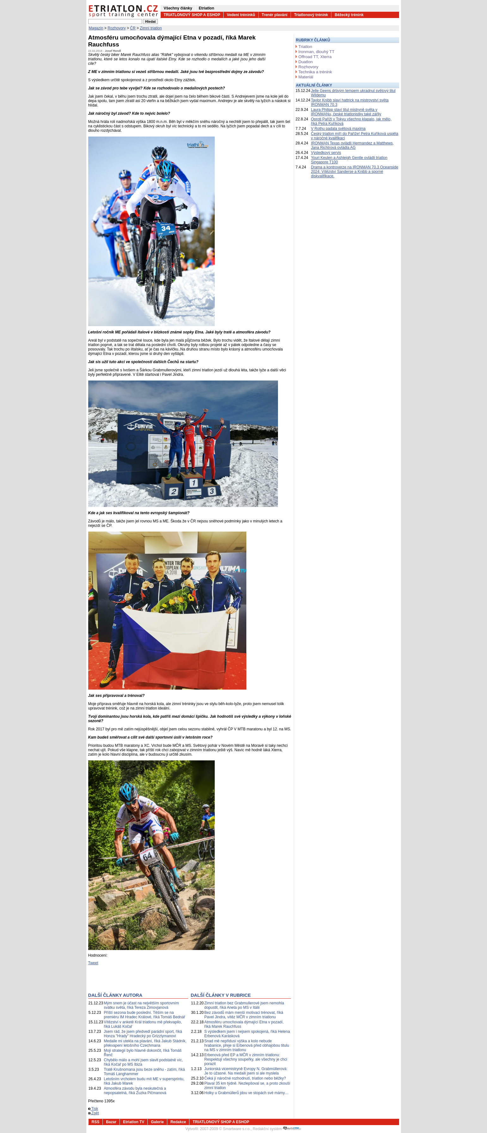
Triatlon (305, 46)
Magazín (96, 28)
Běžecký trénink (349, 15)
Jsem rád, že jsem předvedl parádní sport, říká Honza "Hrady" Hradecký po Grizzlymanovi (143, 1033)
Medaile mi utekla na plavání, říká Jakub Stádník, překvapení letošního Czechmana (145, 1043)
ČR (132, 28)
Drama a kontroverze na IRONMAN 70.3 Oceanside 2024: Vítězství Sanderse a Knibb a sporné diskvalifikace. (354, 171)
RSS (96, 1122)
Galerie (157, 1122)
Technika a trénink (315, 72)
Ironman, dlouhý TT (317, 51)
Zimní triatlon (151, 28)
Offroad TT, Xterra (315, 56)
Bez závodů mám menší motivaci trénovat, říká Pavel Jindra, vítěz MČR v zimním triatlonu (243, 1014)
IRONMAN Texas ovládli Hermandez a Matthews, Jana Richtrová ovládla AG (352, 145)
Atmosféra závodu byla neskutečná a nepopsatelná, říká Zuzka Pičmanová (135, 1090)
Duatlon (306, 61)
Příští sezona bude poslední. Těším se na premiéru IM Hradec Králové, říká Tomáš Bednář (144, 1014)
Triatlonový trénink (311, 15)
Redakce (178, 1122)
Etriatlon (206, 8)
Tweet (93, 963)
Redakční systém (277, 1129)
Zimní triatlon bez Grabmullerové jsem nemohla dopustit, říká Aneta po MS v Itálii (244, 1005)
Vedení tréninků (241, 15)
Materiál (306, 77)
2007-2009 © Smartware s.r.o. (225, 1129)
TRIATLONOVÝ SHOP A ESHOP (192, 15)
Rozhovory (117, 28)
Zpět (93, 1113)
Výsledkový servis (326, 152)
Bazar (111, 1122)
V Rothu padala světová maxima (338, 128)
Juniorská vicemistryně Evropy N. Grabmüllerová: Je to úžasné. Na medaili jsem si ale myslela (245, 1071)
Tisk (93, 1108)
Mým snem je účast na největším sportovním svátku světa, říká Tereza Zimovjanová (141, 1005)
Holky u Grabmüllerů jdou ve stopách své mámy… (246, 1093)
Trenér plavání (274, 15)
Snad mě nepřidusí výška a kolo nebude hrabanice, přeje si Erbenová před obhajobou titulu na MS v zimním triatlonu (246, 1045)
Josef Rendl (113, 50)
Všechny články (178, 8)
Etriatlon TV (133, 1122)
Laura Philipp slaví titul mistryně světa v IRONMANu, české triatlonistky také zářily (346, 111)
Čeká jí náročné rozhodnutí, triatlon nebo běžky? (245, 1078)
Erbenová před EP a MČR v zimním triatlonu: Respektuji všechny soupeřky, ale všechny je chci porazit (245, 1059)
